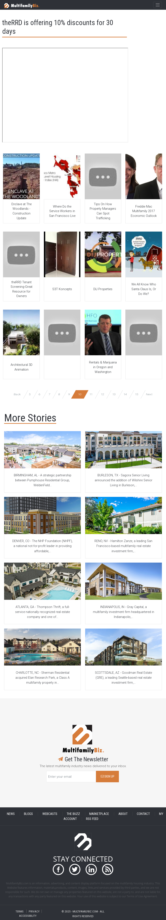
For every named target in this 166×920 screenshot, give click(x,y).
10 (79, 394)
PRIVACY (34, 911)
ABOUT (123, 814)
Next (149, 394)
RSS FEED (92, 819)
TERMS (20, 911)
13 (114, 394)
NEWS (11, 814)
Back (17, 394)
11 (91, 394)
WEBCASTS (49, 814)
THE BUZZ (73, 814)
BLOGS (28, 814)
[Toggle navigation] (157, 5)
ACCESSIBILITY (28, 915)
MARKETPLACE (99, 814)
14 (125, 394)
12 (102, 394)
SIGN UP (107, 776)
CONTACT (143, 814)
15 (136, 394)
